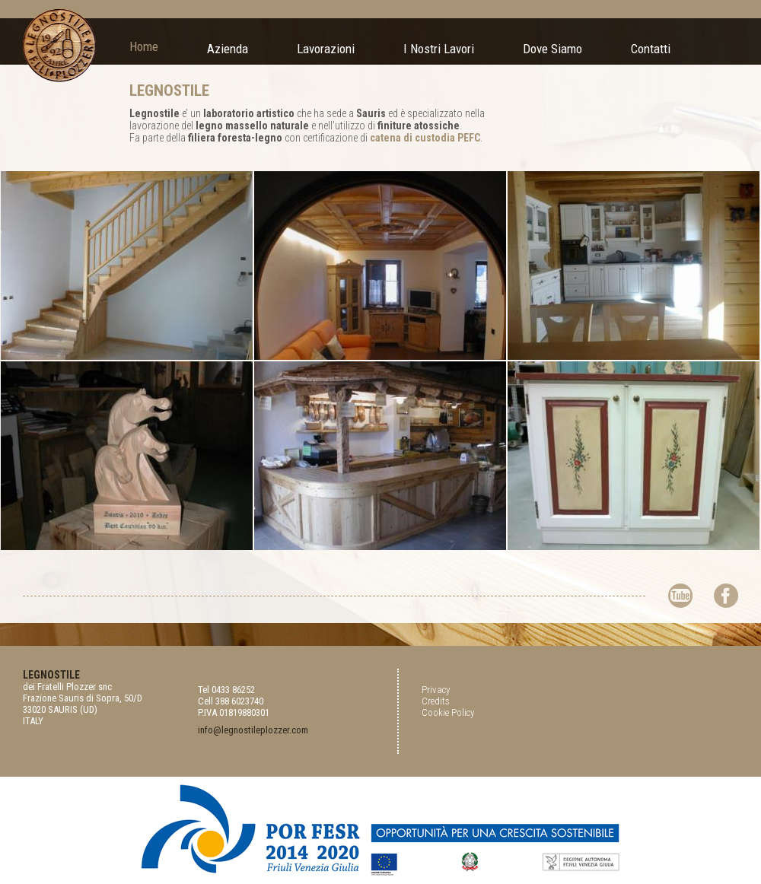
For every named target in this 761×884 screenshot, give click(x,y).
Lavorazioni (326, 48)
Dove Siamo (552, 48)
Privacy (436, 689)
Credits (436, 701)
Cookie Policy (448, 712)
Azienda (227, 48)
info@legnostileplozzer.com (253, 730)
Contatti (650, 48)
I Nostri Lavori (438, 48)
